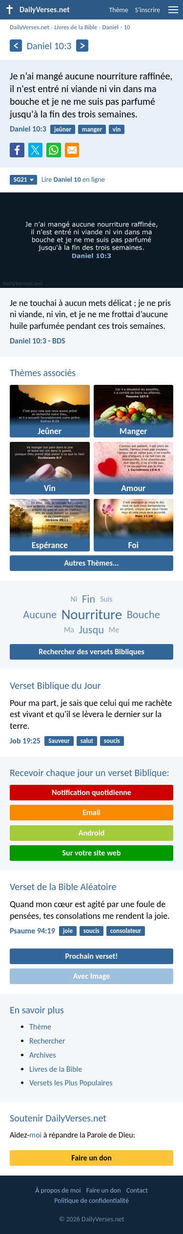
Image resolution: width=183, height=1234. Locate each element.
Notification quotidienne (91, 792)
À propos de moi (58, 1190)
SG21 (24, 179)
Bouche (143, 614)
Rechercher (47, 1040)
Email (91, 812)
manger (92, 129)
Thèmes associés (43, 373)
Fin (88, 599)
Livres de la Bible (75, 27)
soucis (112, 740)
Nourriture (91, 614)
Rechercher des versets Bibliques (91, 651)
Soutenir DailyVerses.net (58, 1118)
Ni (73, 599)
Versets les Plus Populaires (70, 1082)
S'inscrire (147, 10)
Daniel (110, 27)
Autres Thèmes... (91, 563)
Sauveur (59, 740)
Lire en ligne (73, 179)
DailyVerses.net (29, 27)
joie (68, 930)
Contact (137, 1190)
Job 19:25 (25, 740)
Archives (42, 1055)
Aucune (40, 614)
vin (117, 129)
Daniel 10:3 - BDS (37, 340)
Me (114, 629)
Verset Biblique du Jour (55, 685)
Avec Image (91, 976)
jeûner (62, 129)
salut (87, 740)
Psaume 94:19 (32, 930)
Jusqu (91, 629)
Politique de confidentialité (91, 1200)
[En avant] (82, 45)
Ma (69, 629)
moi (35, 1134)
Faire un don (91, 1157)
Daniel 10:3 (28, 128)
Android (91, 832)
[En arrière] (16, 45)
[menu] (173, 13)
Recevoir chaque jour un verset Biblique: (89, 772)
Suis (106, 599)
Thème (118, 10)
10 (126, 27)
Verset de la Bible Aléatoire (63, 886)
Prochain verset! (91, 956)
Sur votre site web (91, 852)
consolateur (126, 930)
